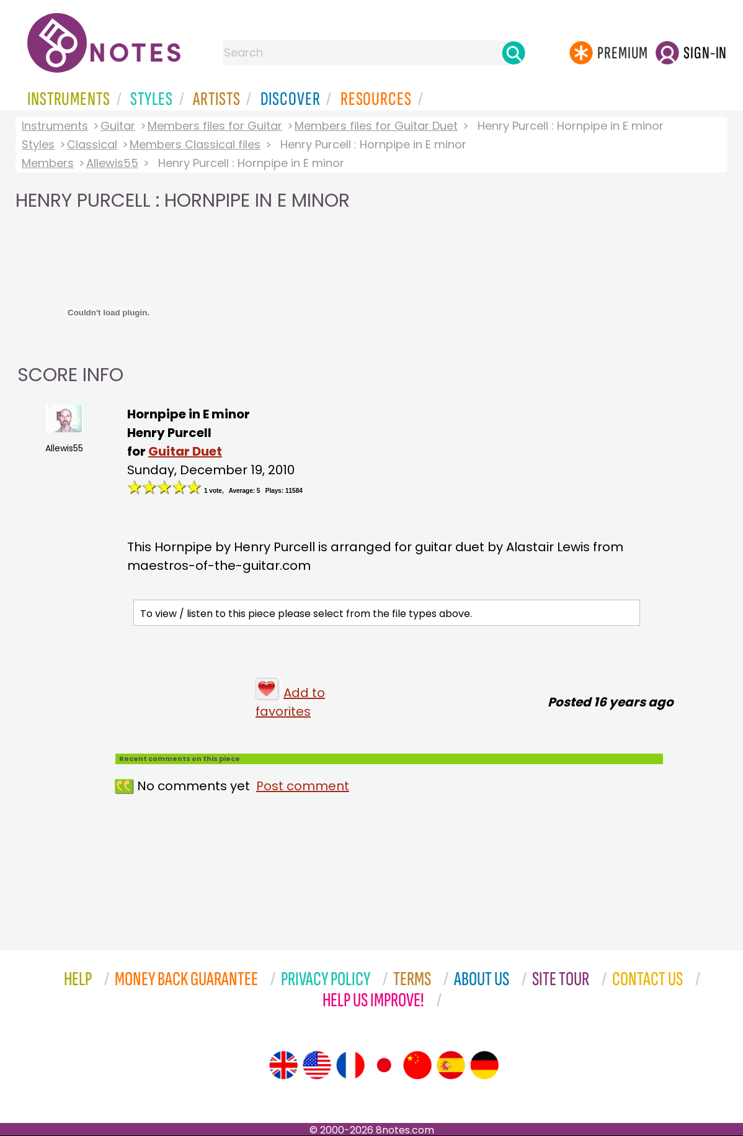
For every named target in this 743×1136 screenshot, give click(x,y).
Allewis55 (112, 163)
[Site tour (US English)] (316, 1065)
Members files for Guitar (215, 125)
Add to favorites (290, 702)
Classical (92, 144)
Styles (38, 144)
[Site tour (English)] (283, 1065)
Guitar (117, 125)
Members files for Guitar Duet (376, 125)
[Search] (513, 53)
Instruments (55, 125)
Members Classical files (195, 144)
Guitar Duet (185, 451)
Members (48, 163)
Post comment (302, 786)
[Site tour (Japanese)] (383, 1065)
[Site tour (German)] (484, 1065)
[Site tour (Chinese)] (417, 1065)
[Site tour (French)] (350, 1065)
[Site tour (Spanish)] (450, 1065)
